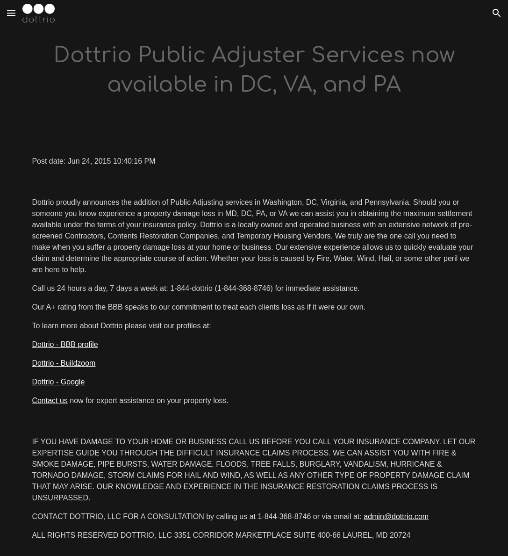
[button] (11, 13)
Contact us (49, 400)
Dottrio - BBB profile (65, 344)
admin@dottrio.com (396, 516)
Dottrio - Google (58, 382)
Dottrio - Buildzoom (63, 363)
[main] (253, 70)
